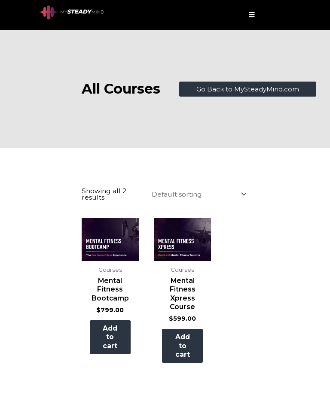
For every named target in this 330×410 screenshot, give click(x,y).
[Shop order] (197, 194)
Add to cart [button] (114, 342)
